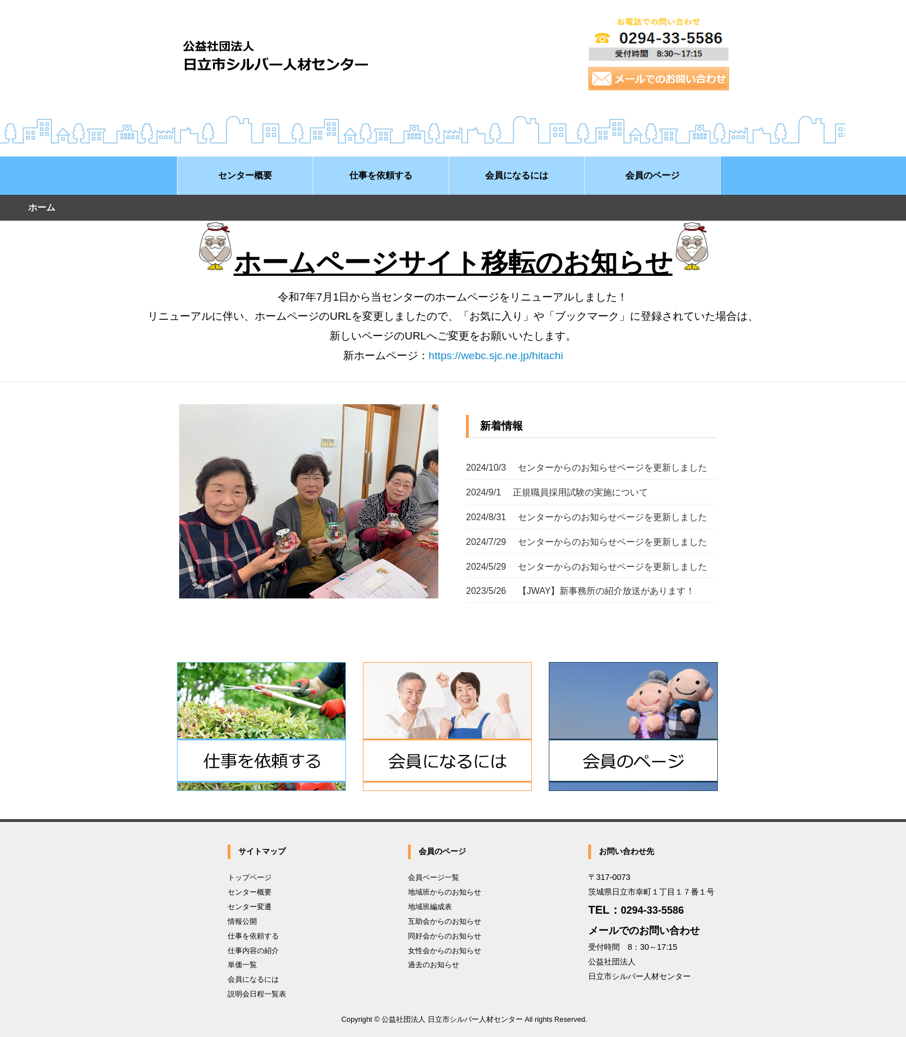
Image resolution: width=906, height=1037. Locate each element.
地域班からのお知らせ (444, 892)
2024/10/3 (586, 467)
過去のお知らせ (433, 964)
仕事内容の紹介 (253, 950)
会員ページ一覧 (433, 877)
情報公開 (242, 921)
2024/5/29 (586, 566)
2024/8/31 (586, 517)
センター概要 (250, 892)
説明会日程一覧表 (257, 994)
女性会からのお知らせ (444, 950)
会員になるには (253, 979)
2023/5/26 (580, 591)
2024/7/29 (586, 542)
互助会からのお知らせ (444, 921)
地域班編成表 (430, 906)
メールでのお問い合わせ (644, 930)
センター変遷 (250, 906)
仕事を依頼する (253, 936)
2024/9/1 (557, 492)
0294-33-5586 (652, 910)
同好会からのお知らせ (444, 936)
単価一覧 (242, 964)
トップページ (250, 877)
